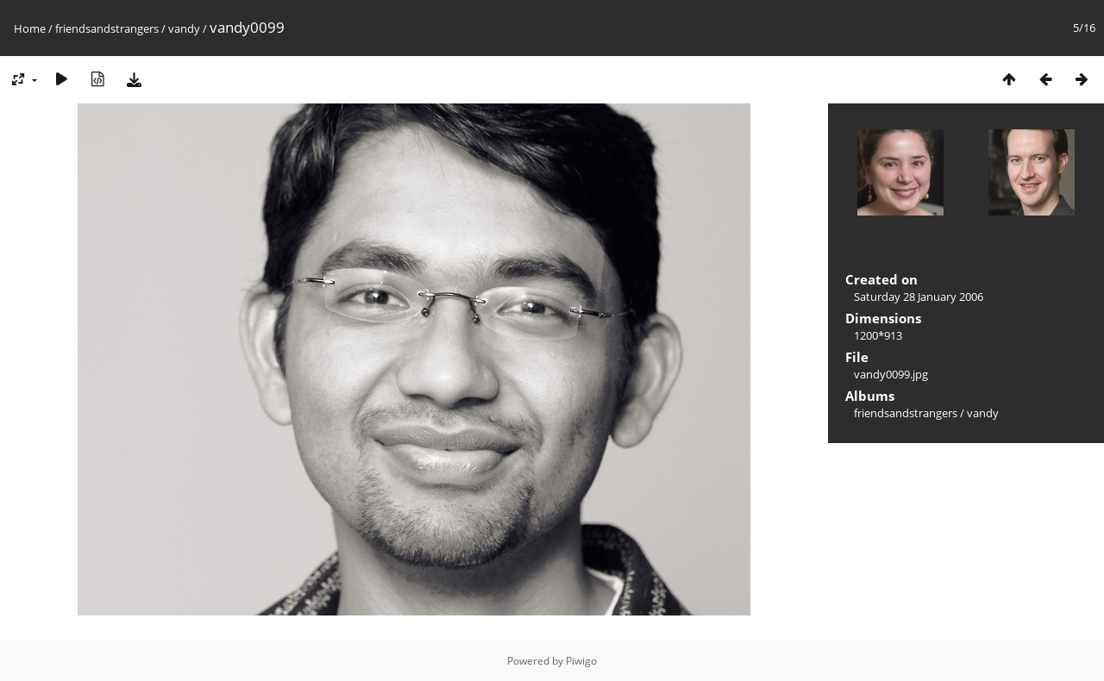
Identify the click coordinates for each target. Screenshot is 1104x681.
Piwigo (581, 660)
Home (30, 28)
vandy (184, 28)
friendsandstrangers (107, 28)
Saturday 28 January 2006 (918, 296)
